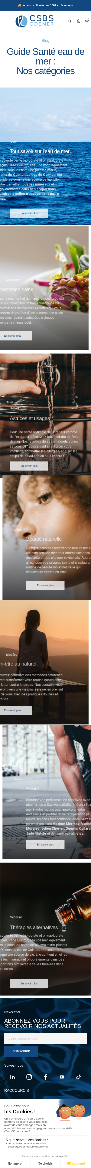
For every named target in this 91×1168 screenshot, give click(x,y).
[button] (29, 221)
